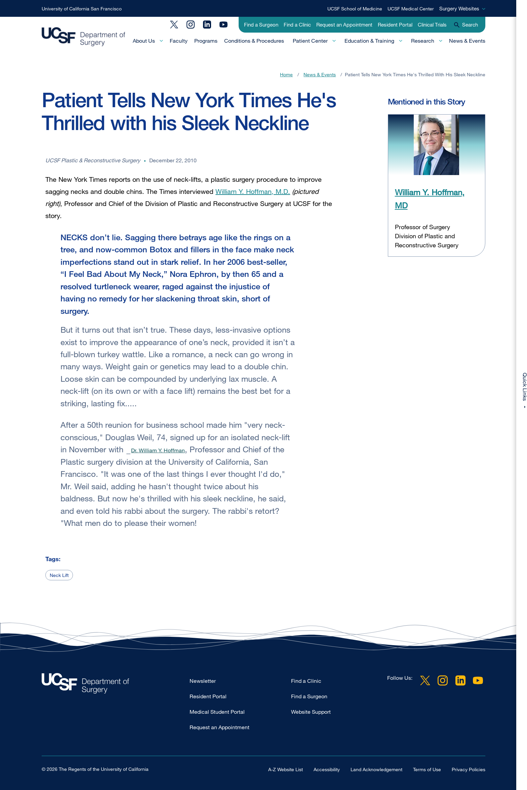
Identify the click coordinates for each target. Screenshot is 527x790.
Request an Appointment (344, 25)
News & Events (467, 40)
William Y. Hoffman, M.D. (252, 191)
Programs (205, 40)
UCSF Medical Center (411, 8)
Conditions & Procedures (254, 40)
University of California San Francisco (82, 8)
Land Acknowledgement (376, 769)
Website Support (311, 711)
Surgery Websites (459, 8)
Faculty (179, 40)
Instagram (190, 24)
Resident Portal (395, 25)
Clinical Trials (432, 25)
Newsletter (203, 680)
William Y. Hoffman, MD (429, 198)
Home (286, 74)
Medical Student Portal (217, 711)
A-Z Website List (285, 769)
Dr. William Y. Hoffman (158, 450)
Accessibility (327, 769)
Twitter (174, 24)
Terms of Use (427, 769)
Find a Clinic (297, 25)
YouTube (223, 24)
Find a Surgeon (261, 25)
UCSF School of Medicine (354, 8)
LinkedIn (207, 24)
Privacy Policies (468, 769)
